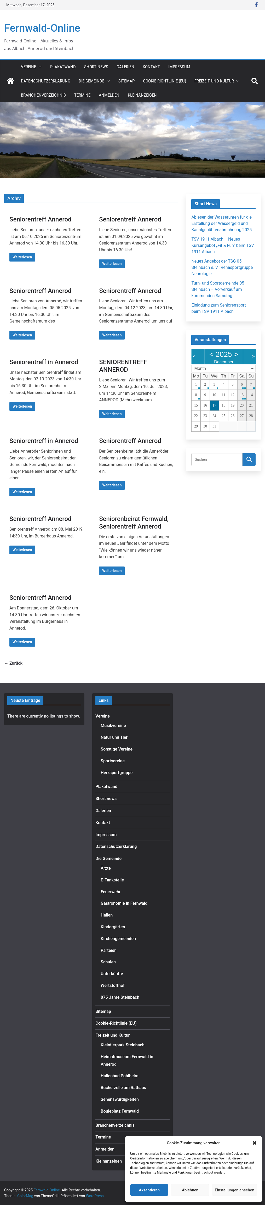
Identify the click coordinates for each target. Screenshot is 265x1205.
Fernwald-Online (42, 28)
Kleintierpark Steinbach (122, 1044)
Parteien (109, 950)
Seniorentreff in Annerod (43, 362)
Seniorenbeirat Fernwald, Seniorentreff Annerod (134, 522)
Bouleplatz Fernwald (120, 1111)
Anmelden (109, 95)
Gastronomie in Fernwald (124, 903)
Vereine (28, 66)
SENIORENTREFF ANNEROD (123, 365)
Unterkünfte (112, 973)
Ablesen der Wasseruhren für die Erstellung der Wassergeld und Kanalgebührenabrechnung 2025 (221, 223)
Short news (96, 66)
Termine (82, 95)
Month (200, 368)
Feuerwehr (110, 891)
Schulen (108, 961)
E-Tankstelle (112, 880)
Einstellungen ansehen (234, 1190)
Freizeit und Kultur (214, 81)
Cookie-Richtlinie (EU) (164, 81)
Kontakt (151, 66)
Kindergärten (113, 926)
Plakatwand (63, 66)
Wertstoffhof (112, 985)
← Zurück (13, 663)
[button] (254, 1143)
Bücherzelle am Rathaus (123, 1087)
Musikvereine (113, 725)
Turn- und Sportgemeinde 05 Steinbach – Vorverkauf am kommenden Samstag (217, 289)
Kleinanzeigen (142, 95)
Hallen (107, 915)
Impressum (179, 66)
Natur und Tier (114, 737)
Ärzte (106, 868)
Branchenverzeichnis (43, 95)
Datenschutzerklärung (45, 81)
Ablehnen (190, 1190)
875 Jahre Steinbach (120, 997)
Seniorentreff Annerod (40, 219)
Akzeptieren (149, 1190)
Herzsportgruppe (116, 772)
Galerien (125, 66)
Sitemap (126, 81)
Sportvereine (113, 760)
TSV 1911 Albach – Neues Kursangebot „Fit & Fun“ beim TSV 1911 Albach (222, 245)
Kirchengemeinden (118, 938)
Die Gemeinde (91, 81)
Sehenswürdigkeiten (120, 1099)
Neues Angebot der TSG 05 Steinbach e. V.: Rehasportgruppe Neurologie (222, 267)
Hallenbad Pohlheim (119, 1075)
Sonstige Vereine (116, 749)
